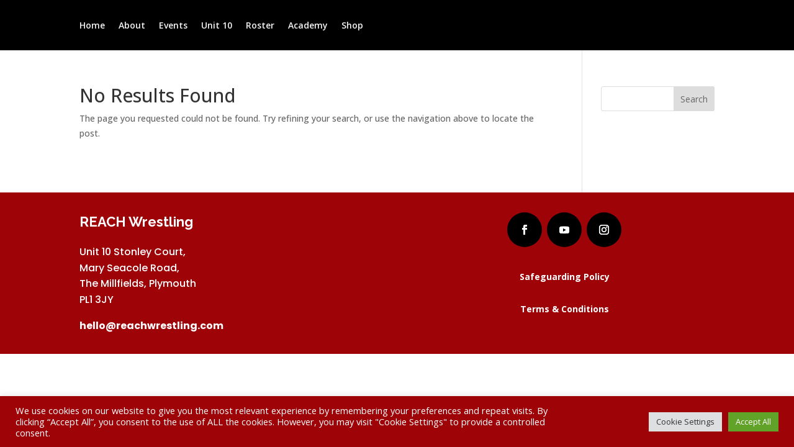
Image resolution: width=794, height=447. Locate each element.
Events (173, 26)
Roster (260, 26)
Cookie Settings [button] (685, 421)
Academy (308, 26)
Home (92, 26)
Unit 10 (216, 26)
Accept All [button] (753, 421)
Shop (352, 26)
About (132, 26)
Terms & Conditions (564, 309)
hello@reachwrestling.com (151, 325)
